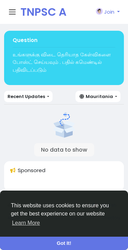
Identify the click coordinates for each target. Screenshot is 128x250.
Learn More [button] (26, 223)
